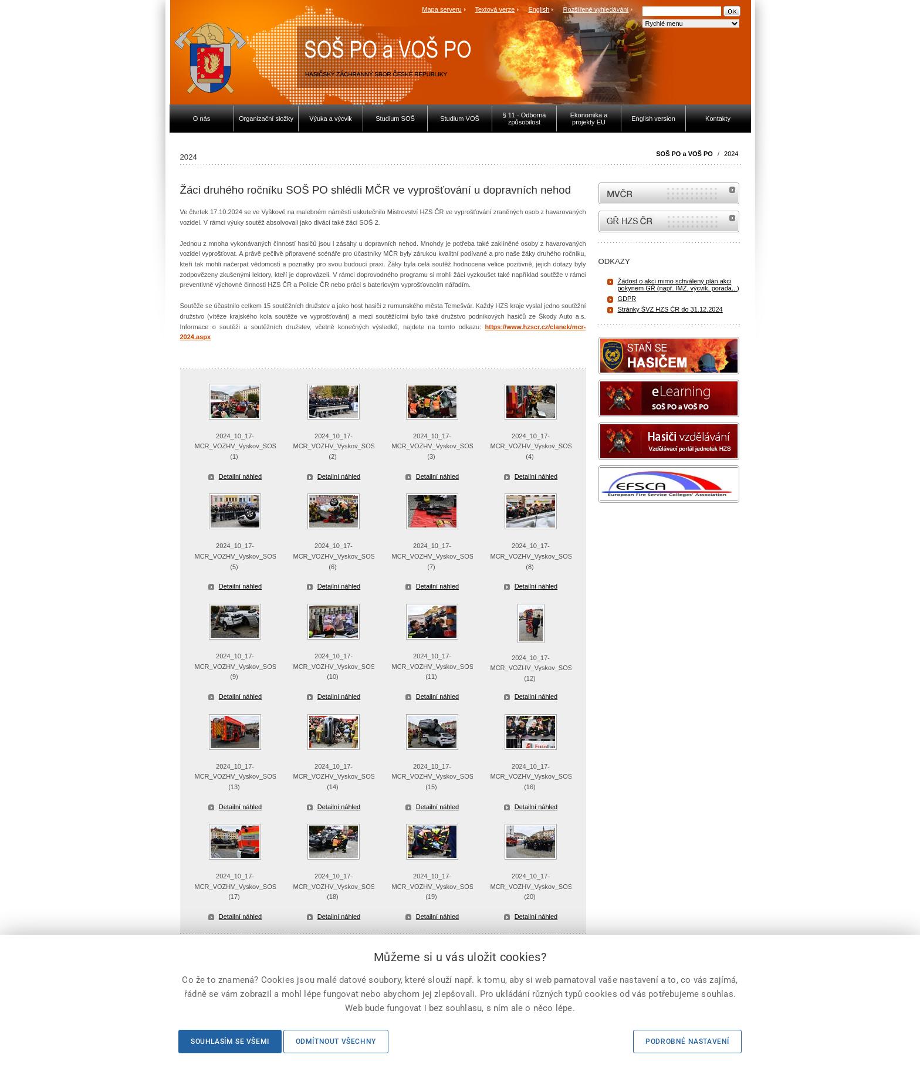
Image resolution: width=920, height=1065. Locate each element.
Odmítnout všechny (336, 1041)
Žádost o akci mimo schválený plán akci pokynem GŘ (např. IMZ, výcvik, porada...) (678, 285)
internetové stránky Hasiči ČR (668, 221)
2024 (731, 153)
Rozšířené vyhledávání (596, 9)
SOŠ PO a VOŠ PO (684, 153)
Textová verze (495, 9)
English (538, 9)
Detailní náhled (240, 476)
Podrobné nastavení (687, 1041)
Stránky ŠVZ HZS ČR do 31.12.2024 (670, 309)
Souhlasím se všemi (230, 1041)
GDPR (627, 298)
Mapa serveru (441, 9)
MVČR (668, 193)
